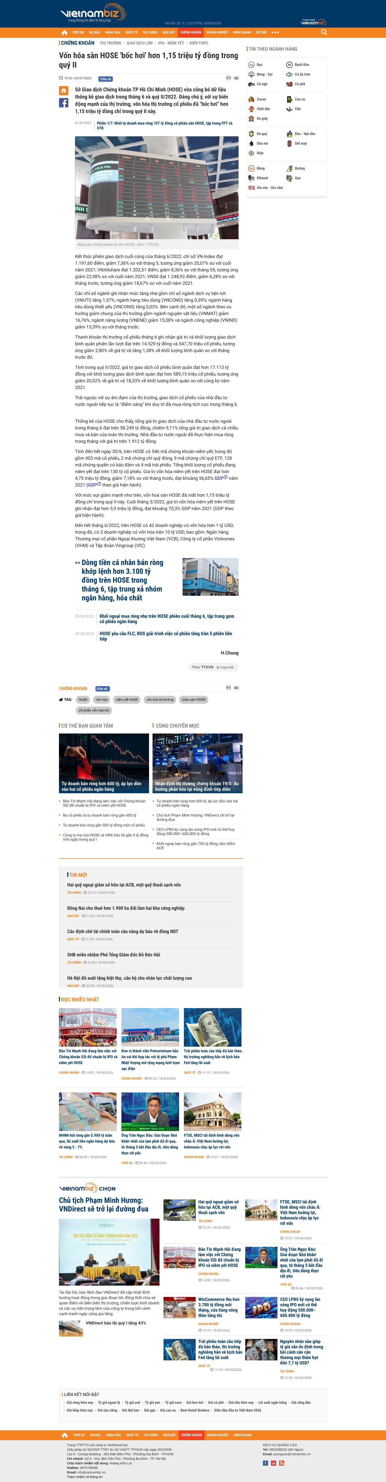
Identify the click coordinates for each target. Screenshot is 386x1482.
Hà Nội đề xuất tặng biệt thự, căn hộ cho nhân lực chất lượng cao (129, 978)
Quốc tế (73, 939)
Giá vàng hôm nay (80, 1403)
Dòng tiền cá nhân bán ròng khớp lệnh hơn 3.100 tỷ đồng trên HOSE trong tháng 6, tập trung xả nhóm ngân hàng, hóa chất (123, 580)
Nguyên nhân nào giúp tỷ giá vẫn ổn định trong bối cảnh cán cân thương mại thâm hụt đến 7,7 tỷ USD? (301, 1352)
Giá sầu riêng (107, 1410)
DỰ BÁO (94, 33)
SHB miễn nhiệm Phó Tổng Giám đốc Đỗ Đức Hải (113, 955)
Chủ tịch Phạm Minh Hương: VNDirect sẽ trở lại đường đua (195, 817)
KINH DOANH (242, 33)
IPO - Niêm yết (171, 43)
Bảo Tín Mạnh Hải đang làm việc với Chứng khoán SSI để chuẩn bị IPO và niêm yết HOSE (104, 803)
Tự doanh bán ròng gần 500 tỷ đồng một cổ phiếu (104, 825)
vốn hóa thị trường (159, 699)
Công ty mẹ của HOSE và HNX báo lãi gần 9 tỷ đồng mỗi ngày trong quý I (106, 837)
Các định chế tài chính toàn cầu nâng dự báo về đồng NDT (122, 931)
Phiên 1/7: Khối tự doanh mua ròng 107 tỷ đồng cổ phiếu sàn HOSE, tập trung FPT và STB (164, 125)
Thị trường (110, 43)
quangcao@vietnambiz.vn (291, 1454)
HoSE (83, 699)
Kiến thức (199, 43)
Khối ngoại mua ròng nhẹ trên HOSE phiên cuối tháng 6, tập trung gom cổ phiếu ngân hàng (167, 619)
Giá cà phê (216, 1403)
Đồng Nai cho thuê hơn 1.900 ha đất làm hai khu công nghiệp (126, 908)
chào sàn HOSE (194, 699)
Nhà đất (73, 916)
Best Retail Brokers (195, 1410)
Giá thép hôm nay (80, 1410)
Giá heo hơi (194, 1403)
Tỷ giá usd (132, 1403)
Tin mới (78, 875)
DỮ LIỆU (261, 33)
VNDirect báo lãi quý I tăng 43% (116, 1323)
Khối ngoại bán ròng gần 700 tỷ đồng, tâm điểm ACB (196, 846)
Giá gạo (149, 1410)
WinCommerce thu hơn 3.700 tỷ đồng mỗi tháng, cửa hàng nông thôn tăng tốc (219, 1307)
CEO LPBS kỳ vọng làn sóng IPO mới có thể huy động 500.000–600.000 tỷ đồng (196, 832)
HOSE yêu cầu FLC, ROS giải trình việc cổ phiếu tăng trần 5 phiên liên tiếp (166, 636)
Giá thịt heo (130, 1410)
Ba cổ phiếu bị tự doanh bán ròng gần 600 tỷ (99, 815)
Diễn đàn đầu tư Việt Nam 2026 (237, 1410)
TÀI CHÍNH (150, 33)
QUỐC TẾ (131, 33)
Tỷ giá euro (173, 1403)
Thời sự (126, 1163)
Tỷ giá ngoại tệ (109, 1403)
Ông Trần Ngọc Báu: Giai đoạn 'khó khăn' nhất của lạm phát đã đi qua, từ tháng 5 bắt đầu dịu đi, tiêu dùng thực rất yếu (149, 1144)
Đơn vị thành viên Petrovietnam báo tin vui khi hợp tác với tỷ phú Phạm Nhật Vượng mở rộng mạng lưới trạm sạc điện (150, 1060)
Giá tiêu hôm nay (241, 1403)
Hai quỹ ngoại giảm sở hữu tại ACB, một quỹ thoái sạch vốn (124, 885)
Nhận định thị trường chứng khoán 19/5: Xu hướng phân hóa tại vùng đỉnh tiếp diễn (197, 786)
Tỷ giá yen (152, 1403)
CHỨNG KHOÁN (190, 33)
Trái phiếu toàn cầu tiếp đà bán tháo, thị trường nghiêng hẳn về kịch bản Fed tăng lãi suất (213, 1057)
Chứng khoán (77, 43)
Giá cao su (168, 1410)
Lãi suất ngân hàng (272, 1403)
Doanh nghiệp (131, 1078)
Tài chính (74, 893)
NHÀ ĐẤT (168, 33)
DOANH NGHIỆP (217, 33)
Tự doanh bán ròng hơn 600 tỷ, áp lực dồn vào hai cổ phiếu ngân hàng (101, 786)
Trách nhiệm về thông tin (84, 1477)
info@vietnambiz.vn (91, 1472)
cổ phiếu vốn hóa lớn (94, 710)
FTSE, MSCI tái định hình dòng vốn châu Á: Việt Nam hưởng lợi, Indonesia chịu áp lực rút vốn (211, 1141)
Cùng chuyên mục (177, 726)
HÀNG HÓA (112, 33)
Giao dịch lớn (140, 43)
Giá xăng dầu (301, 1403)
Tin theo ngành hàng (273, 49)
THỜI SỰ (78, 33)
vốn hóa (101, 699)
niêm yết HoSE (127, 699)
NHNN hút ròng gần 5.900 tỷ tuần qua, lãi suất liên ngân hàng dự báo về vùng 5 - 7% (87, 1141)
